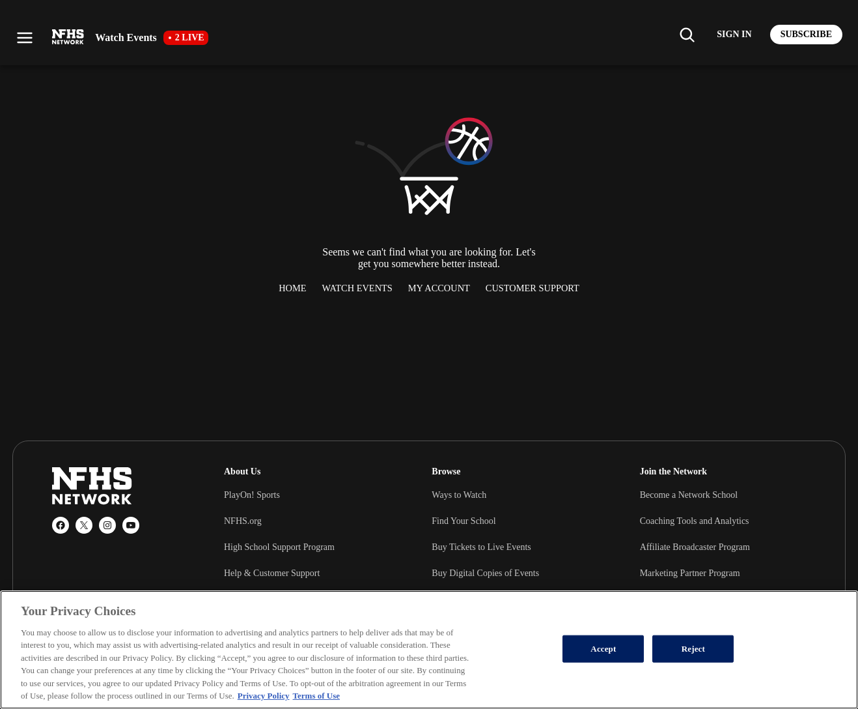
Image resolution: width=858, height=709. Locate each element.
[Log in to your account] (734, 34)
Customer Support (532, 288)
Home (292, 288)
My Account (439, 288)
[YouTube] (130, 525)
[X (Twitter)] (84, 525)
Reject (693, 649)
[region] (429, 649)
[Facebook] (60, 525)
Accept (603, 649)
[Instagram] (107, 525)
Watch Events (357, 288)
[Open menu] (24, 38)
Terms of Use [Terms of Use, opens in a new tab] (316, 696)
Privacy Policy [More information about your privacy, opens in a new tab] (264, 696)
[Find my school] (687, 34)
